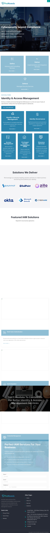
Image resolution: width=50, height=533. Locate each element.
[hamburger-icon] (48, 1)
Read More (12, 128)
